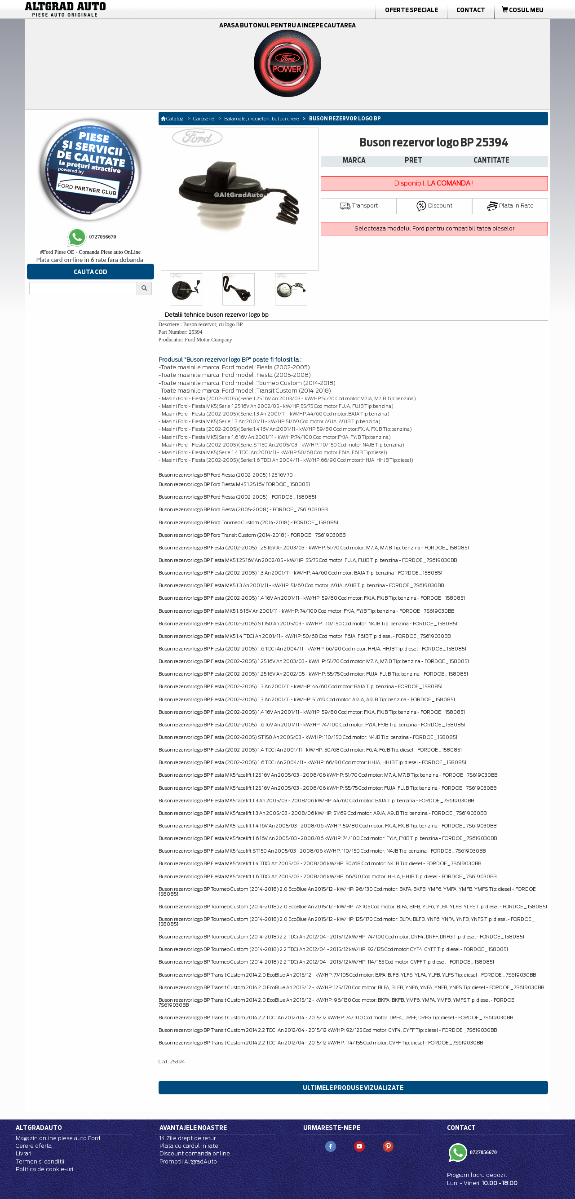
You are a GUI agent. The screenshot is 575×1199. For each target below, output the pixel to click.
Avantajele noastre (193, 1127)
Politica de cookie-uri (44, 1169)
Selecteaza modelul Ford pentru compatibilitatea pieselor (434, 228)
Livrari (23, 1153)
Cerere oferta (34, 1145)
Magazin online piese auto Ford (58, 1138)
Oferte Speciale (411, 9)
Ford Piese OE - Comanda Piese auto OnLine (90, 252)
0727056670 (483, 1152)
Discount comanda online (194, 1153)
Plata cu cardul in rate (188, 1145)
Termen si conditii (40, 1161)
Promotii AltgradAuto (188, 1161)
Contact (470, 9)
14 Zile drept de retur (187, 1138)
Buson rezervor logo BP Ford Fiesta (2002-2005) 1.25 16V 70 (226, 475)
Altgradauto (39, 1127)
